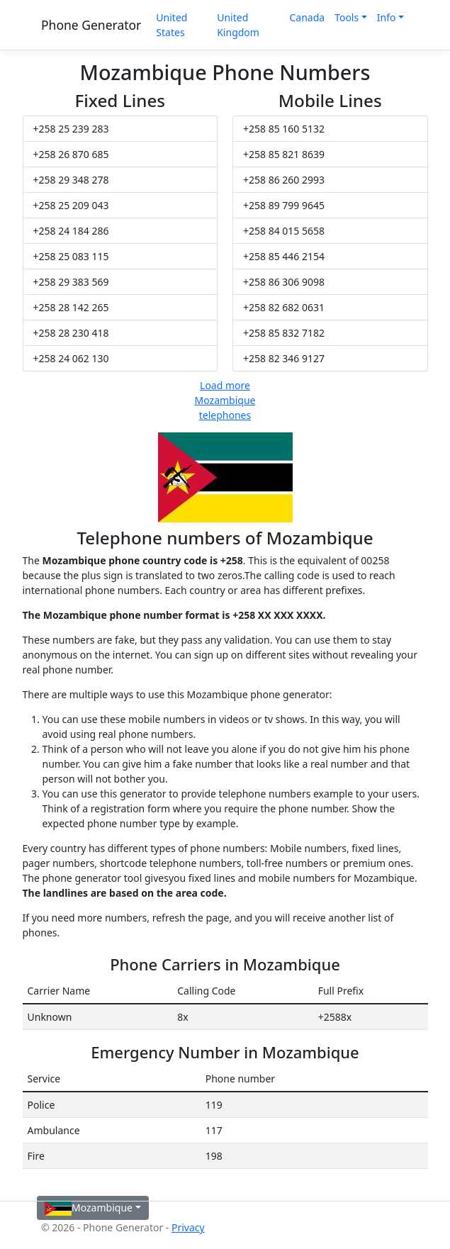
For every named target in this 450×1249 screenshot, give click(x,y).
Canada (307, 17)
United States (171, 25)
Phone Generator (91, 24)
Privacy (188, 1227)
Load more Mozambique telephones (225, 400)
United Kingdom (238, 25)
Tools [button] (346, 17)
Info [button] (386, 17)
